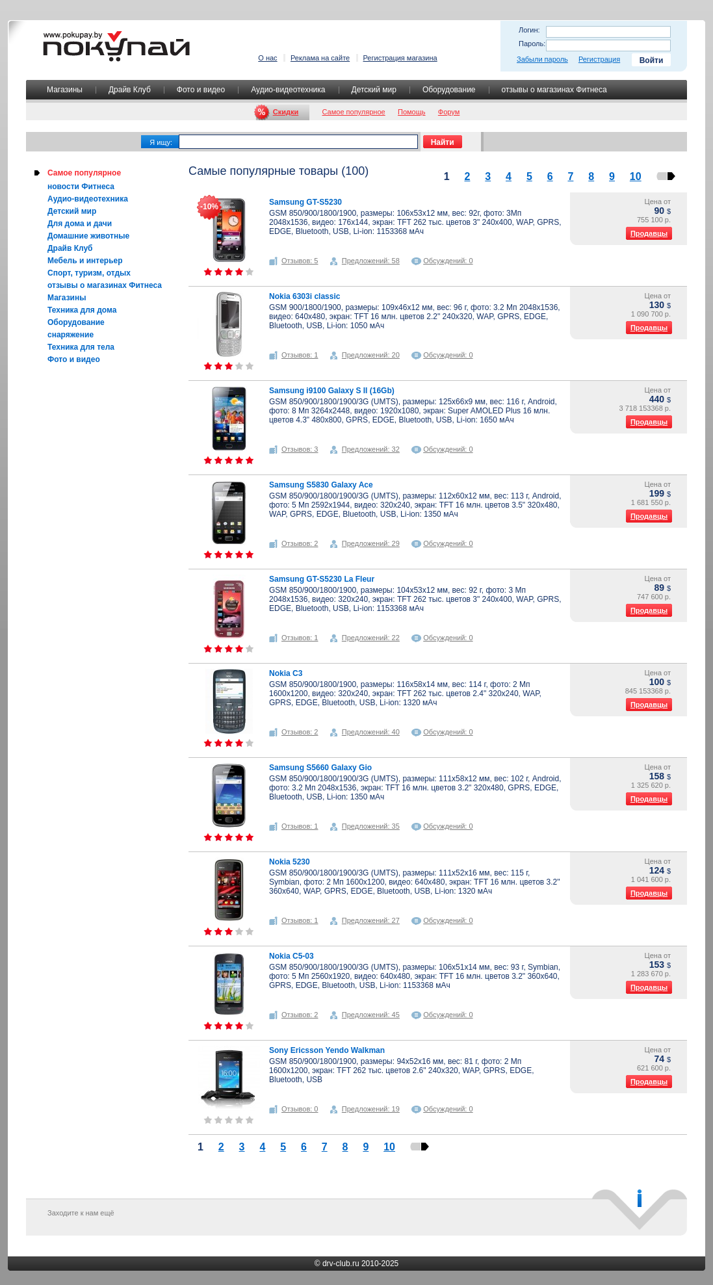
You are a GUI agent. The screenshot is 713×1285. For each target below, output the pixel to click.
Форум (449, 112)
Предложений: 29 (371, 543)
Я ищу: (160, 142)
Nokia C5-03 (291, 956)
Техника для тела (80, 347)
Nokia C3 (285, 673)
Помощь (412, 112)
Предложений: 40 (371, 732)
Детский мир (374, 89)
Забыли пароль (542, 59)
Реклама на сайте (320, 58)
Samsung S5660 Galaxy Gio (320, 767)
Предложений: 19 (371, 1109)
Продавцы (649, 233)
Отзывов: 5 (299, 261)
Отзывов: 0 (299, 1109)
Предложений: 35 (371, 826)
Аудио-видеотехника (288, 89)
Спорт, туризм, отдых (89, 273)
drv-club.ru (340, 1263)
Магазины (65, 89)
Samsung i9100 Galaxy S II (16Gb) (332, 390)
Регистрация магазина (400, 58)
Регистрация (599, 59)
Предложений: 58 (371, 261)
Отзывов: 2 (299, 543)
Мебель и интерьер (85, 260)
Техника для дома (81, 310)
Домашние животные (88, 235)
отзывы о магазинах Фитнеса (554, 89)
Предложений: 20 (371, 355)
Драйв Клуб (130, 89)
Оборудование (449, 89)
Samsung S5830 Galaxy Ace (321, 484)
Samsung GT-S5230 (305, 202)
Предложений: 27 (371, 920)
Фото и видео (201, 89)
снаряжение (70, 334)
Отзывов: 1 (299, 355)
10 (636, 176)
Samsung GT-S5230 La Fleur (321, 579)
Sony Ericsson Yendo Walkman (327, 1050)
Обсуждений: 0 (448, 261)
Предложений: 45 (371, 1015)
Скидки (285, 112)
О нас (267, 58)
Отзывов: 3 (299, 449)
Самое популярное (353, 112)
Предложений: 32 (371, 449)
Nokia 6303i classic (304, 296)
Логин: (529, 30)
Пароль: (532, 43)
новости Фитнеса (80, 186)
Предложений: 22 (371, 638)
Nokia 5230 (289, 861)
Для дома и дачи (79, 223)
